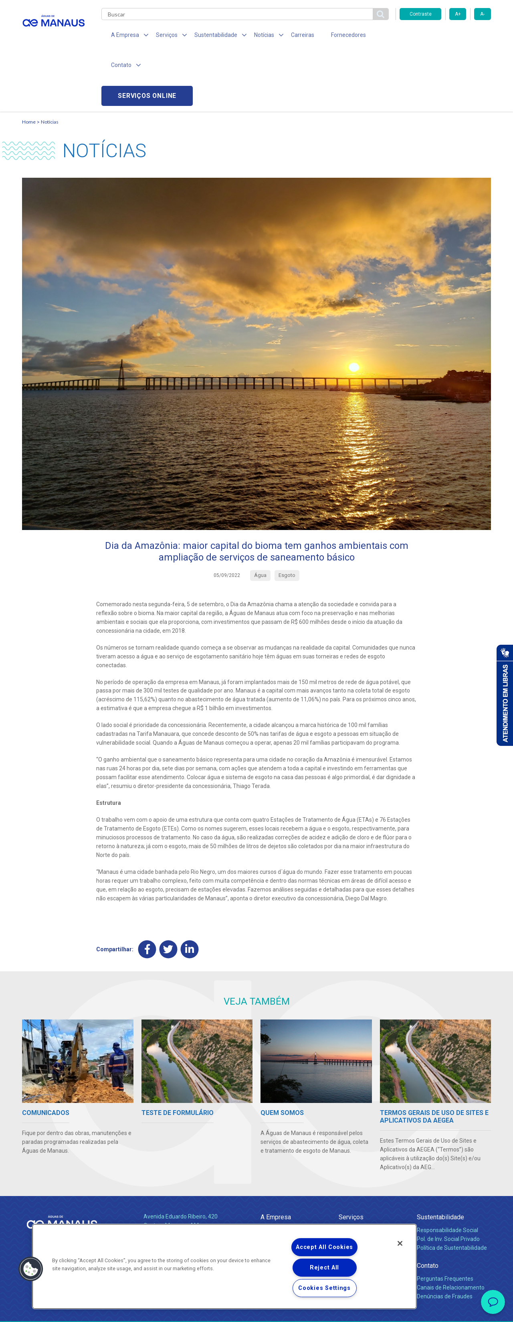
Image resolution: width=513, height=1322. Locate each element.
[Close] (400, 1243)
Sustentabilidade (440, 1158)
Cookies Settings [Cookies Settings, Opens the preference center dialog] (324, 1288)
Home (29, 62)
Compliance (276, 1179)
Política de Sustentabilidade (452, 1188)
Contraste (421, 14)
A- (482, 14)
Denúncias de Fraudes (445, 1237)
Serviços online (445, 36)
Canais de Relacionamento (451, 1228)
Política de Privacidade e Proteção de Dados (256, 1310)
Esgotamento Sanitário (368, 1179)
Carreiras (288, 36)
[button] (31, 1269)
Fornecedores (330, 36)
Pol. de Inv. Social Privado (448, 1179)
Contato (427, 1206)
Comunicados (278, 1210)
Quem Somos (278, 1171)
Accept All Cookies (324, 1247)
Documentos (355, 1197)
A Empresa (276, 1158)
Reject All (324, 1267)
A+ (458, 14)
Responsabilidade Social (447, 1171)
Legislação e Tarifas (364, 1188)
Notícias (50, 62)
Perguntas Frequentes (445, 1219)
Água (345, 1171)
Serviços (351, 1158)
